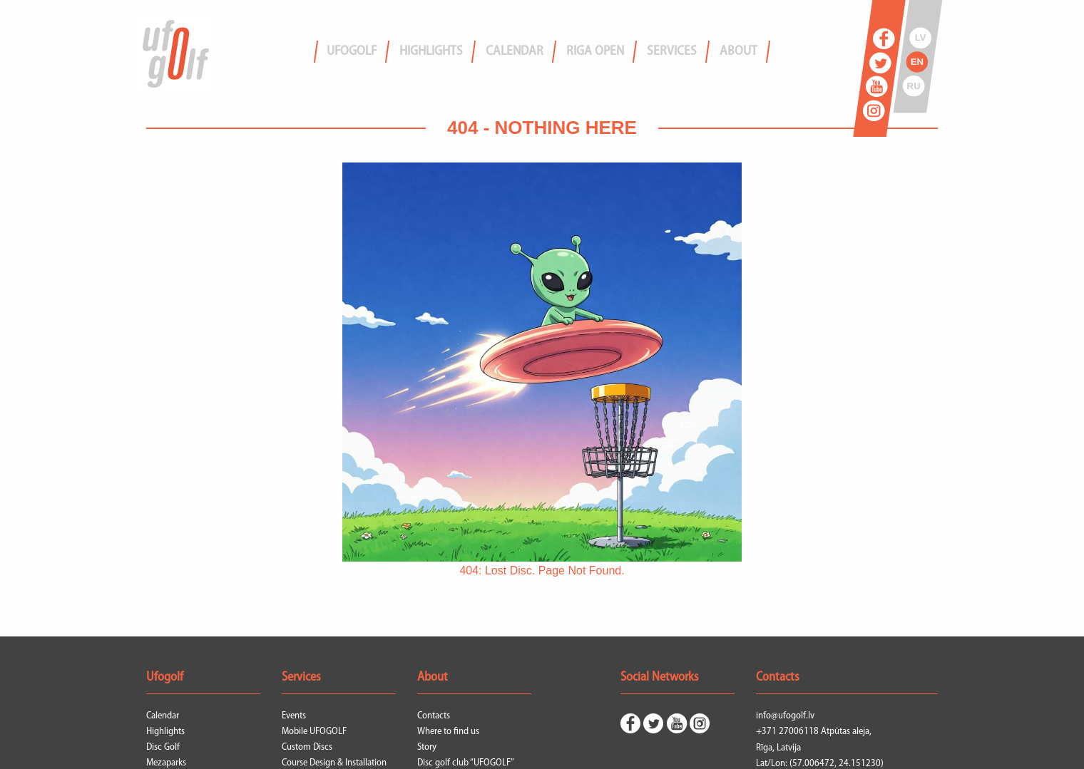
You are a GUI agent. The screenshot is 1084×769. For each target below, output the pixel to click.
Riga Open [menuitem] (595, 51)
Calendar (162, 716)
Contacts (433, 716)
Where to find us (448, 731)
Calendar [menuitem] (514, 51)
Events (294, 716)
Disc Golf (163, 747)
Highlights (165, 731)
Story (426, 747)
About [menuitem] (738, 51)
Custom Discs (307, 747)
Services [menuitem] (672, 51)
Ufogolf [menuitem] (352, 51)
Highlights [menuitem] (431, 51)
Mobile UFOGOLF (314, 731)
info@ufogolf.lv (785, 716)
